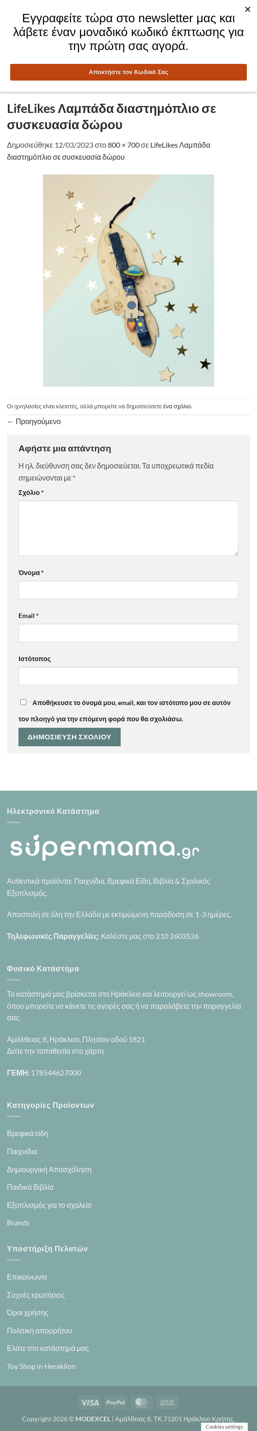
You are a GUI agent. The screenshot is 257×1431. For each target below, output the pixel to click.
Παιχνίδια (22, 1151)
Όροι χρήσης (28, 1312)
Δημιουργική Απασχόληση (49, 1169)
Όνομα (31, 572)
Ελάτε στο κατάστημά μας (48, 1348)
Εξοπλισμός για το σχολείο (49, 1204)
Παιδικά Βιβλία (30, 1186)
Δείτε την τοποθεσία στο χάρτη (55, 1050)
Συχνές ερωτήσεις (36, 1294)
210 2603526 (177, 935)
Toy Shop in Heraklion (41, 1366)
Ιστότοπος (34, 658)
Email (28, 615)
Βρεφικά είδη (27, 1133)
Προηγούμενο (34, 421)
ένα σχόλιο (177, 406)
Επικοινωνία (27, 1276)
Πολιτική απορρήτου (39, 1330)
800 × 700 (124, 144)
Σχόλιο (31, 492)
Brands (18, 1222)
